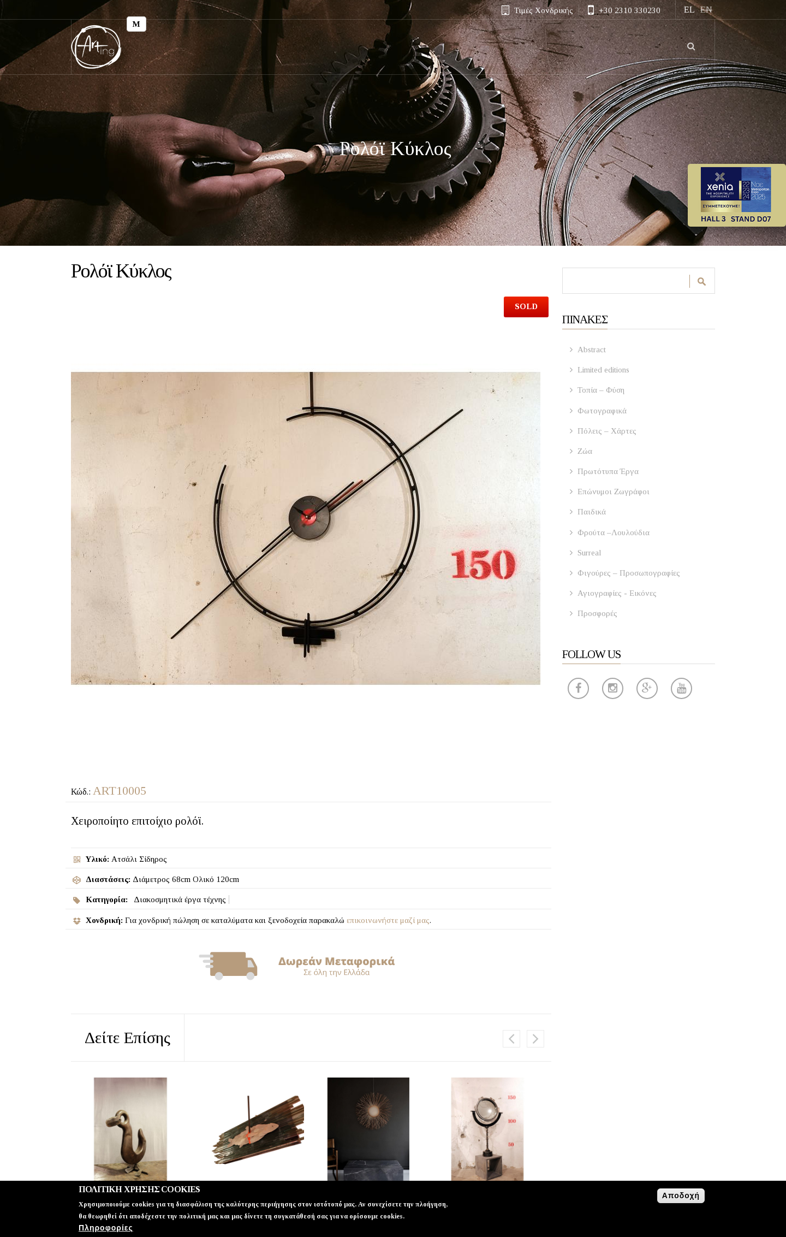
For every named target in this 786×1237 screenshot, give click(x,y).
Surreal (589, 552)
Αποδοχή (681, 1195)
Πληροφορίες (106, 1228)
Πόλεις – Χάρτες (606, 431)
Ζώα (584, 451)
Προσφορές (597, 613)
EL (689, 9)
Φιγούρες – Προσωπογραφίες (628, 573)
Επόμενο (535, 1038)
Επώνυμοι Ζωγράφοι (613, 491)
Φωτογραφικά (602, 410)
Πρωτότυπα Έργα (608, 471)
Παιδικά (591, 511)
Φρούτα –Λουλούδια (613, 532)
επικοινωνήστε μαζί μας (388, 920)
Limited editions (603, 369)
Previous (511, 1038)
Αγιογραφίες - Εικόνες (617, 593)
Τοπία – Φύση (600, 390)
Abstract (591, 349)
